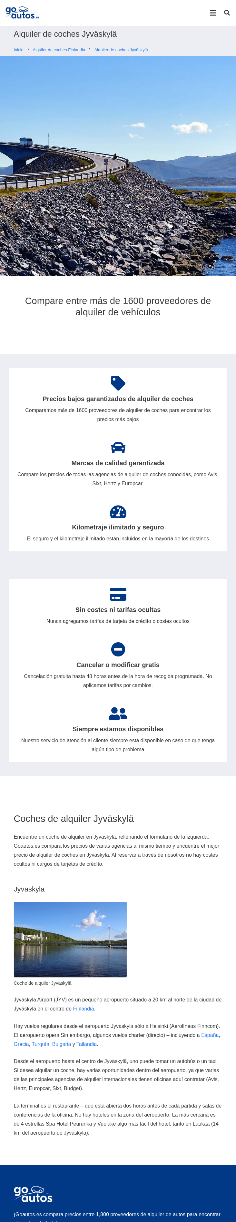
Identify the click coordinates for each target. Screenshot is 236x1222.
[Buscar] (227, 13)
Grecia (21, 1044)
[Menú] (213, 13)
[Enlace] (22, 12)
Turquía (40, 1044)
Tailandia (86, 1044)
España (210, 1035)
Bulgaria (61, 1044)
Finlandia (83, 1008)
